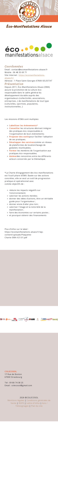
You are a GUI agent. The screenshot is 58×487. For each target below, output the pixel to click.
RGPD (21, 403)
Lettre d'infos (33, 403)
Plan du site (37, 406)
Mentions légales (16, 400)
